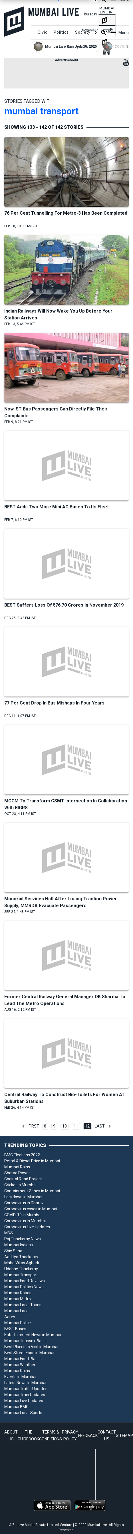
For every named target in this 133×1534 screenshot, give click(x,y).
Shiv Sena (13, 1251)
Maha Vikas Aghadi (21, 1263)
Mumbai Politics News (24, 1287)
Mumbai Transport (21, 1275)
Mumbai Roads (17, 1293)
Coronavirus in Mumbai (25, 1221)
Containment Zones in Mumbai (32, 1191)
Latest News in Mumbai (25, 1382)
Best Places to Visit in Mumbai (31, 1346)
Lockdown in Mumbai (23, 1197)
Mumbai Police (17, 1322)
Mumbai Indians (18, 1245)
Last (100, 1126)
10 (64, 1126)
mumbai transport (41, 111)
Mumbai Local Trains (22, 1305)
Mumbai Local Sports (23, 1412)
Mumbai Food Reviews (24, 1281)
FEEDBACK (88, 1435)
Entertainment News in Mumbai (32, 1334)
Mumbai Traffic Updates (25, 1388)
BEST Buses (15, 1328)
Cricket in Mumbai (20, 1185)
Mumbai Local (16, 1310)
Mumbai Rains (17, 1167)
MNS (8, 1233)
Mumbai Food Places (23, 1358)
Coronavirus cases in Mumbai (30, 1209)
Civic (42, 32)
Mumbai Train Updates (24, 1394)
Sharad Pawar (17, 1173)
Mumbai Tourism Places (26, 1340)
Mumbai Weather (19, 1364)
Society (82, 32)
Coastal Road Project (23, 1179)
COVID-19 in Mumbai (22, 1215)
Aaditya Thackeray (21, 1257)
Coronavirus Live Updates (27, 1227)
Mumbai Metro (17, 1299)
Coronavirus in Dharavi (24, 1203)
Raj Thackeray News (22, 1239)
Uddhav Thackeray (21, 1269)
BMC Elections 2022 (22, 1155)
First (34, 1126)
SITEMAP (124, 1435)
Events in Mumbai (20, 1376)
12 (87, 1126)
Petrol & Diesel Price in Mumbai (32, 1161)
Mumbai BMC (16, 1406)
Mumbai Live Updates (23, 1400)
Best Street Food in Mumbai (29, 1352)
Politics (61, 32)
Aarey (9, 1316)
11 (76, 1126)
